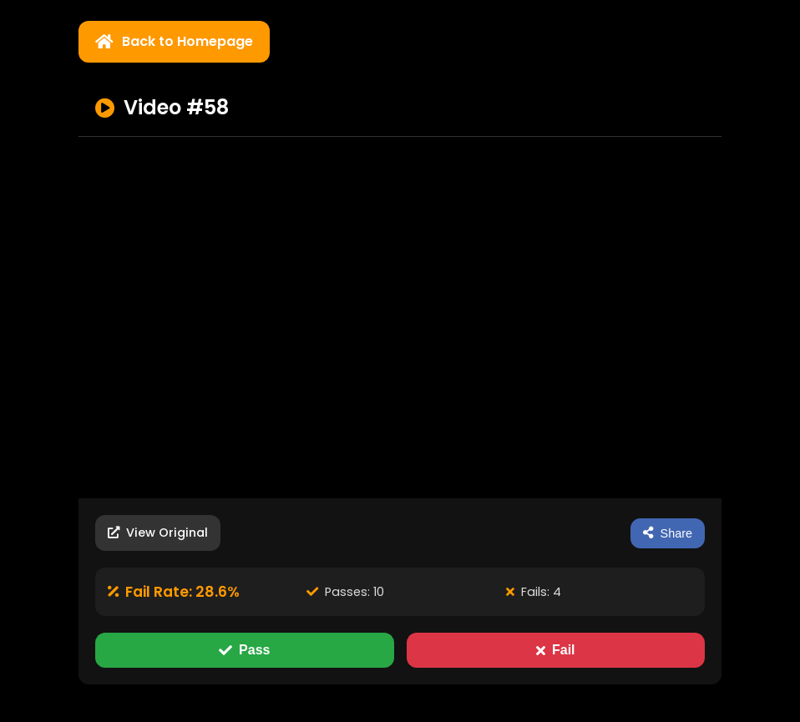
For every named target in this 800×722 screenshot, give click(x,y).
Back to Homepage (174, 41)
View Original (158, 532)
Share (667, 533)
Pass (244, 650)
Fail (555, 650)
